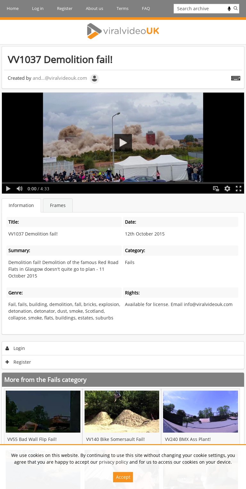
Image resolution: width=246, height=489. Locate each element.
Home (13, 8)
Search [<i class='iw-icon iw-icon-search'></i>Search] (236, 8)
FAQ (146, 8)
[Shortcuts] (235, 77)
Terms (122, 8)
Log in (38, 8)
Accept (123, 477)
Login (15, 348)
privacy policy (113, 462)
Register (64, 8)
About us (94, 8)
